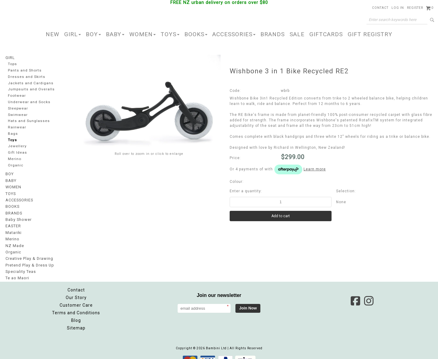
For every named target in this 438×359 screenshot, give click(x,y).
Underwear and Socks (28, 101)
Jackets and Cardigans (29, 83)
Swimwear (17, 114)
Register (415, 7)
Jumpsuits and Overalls (30, 89)
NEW (52, 34)
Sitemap (76, 319)
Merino (14, 157)
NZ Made (14, 239)
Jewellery (17, 145)
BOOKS (195, 34)
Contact (380, 7)
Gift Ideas (17, 151)
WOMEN (142, 34)
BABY (115, 34)
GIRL (72, 34)
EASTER (13, 221)
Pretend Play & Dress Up (29, 257)
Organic (15, 164)
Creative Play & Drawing (28, 251)
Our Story (76, 288)
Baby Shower (17, 215)
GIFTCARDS (326, 34)
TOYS (170, 34)
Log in (397, 7)
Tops (12, 64)
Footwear (16, 95)
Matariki (13, 227)
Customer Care (76, 296)
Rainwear (16, 126)
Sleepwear (18, 108)
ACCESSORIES (233, 34)
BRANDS (272, 34)
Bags (12, 132)
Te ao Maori (16, 269)
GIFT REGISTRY (370, 34)
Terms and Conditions (76, 303)
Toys (12, 139)
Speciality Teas (20, 263)
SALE (297, 34)
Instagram (368, 292)
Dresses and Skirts (25, 76)
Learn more (315, 169)
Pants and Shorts (24, 70)
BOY (93, 34)
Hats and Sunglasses (27, 120)
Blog (76, 311)
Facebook (355, 292)
